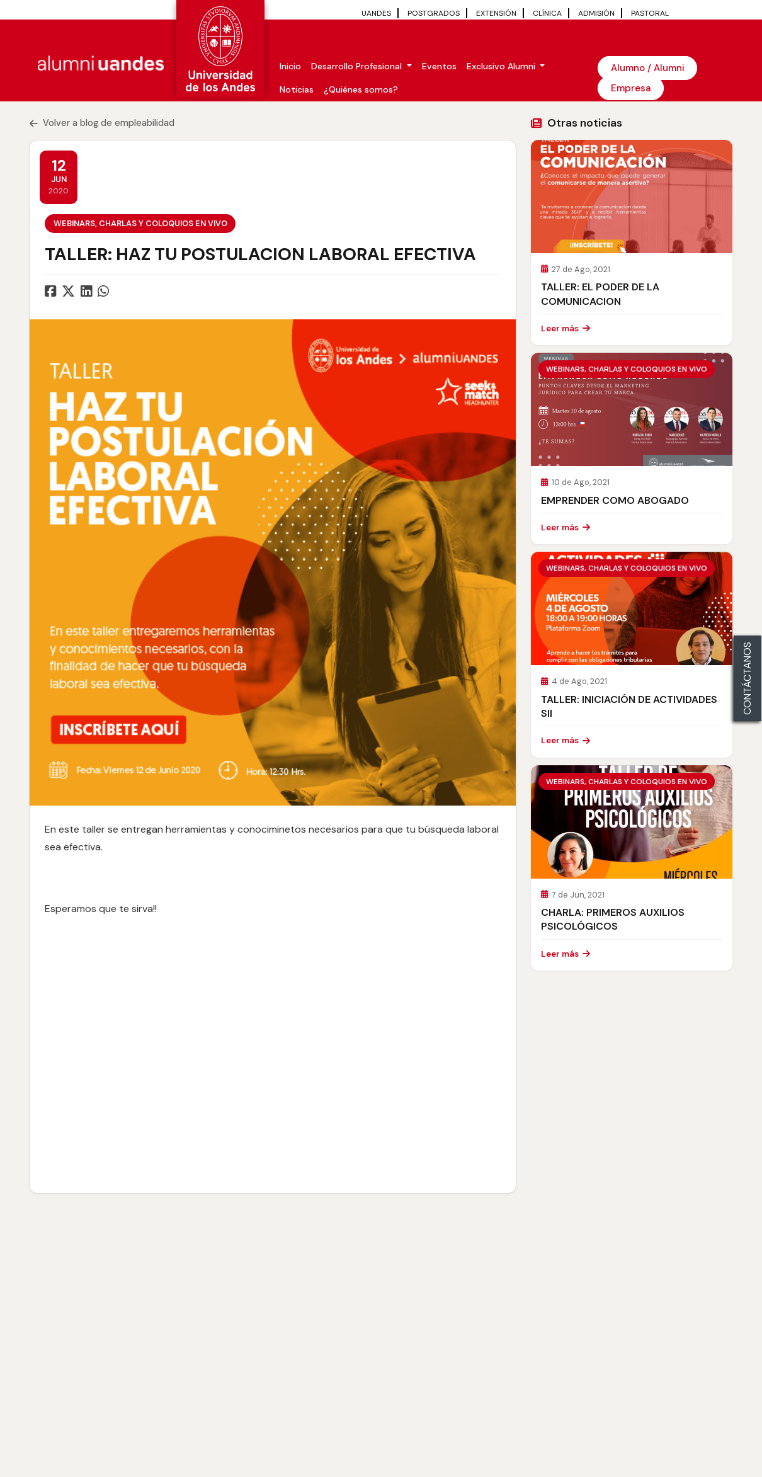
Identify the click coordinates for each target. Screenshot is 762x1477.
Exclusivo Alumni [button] (502, 66)
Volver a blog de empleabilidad (102, 122)
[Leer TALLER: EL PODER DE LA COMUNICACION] (631, 196)
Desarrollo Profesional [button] (357, 66)
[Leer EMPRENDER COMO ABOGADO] (631, 409)
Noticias (297, 89)
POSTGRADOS (433, 13)
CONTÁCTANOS (747, 678)
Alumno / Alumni (647, 68)
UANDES (376, 13)
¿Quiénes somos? (361, 89)
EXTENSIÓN (496, 13)
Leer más (565, 328)
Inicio (290, 66)
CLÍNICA (547, 13)
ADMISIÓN (596, 13)
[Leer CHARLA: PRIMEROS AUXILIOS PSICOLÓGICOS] (631, 822)
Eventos (439, 66)
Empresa (631, 88)
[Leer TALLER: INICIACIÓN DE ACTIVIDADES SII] (631, 608)
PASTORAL (650, 13)
